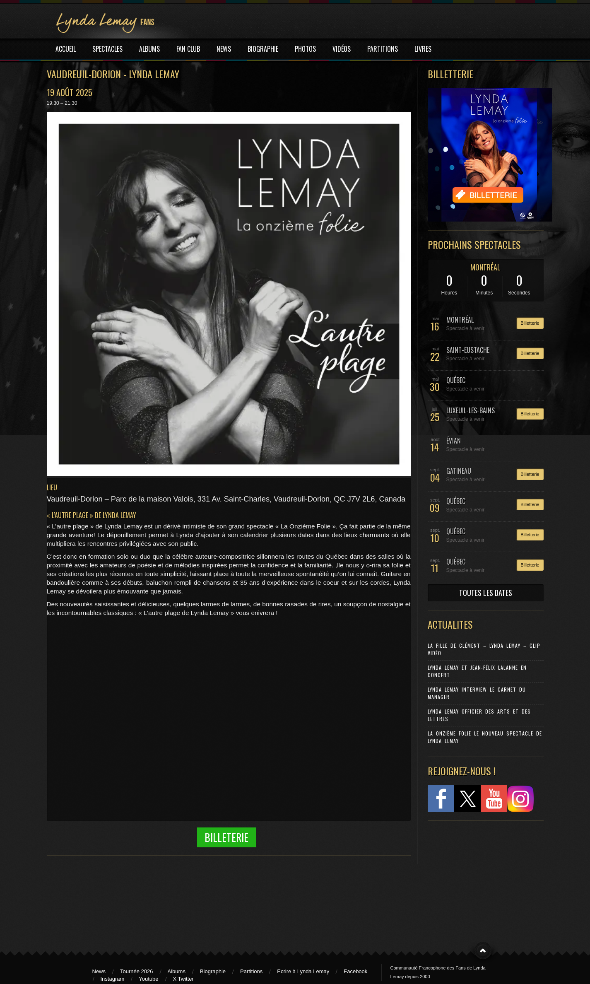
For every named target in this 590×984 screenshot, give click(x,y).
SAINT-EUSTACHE (467, 350)
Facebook (355, 971)
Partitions (251, 971)
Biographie (213, 971)
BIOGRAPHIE (263, 49)
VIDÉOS (341, 49)
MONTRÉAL (485, 267)
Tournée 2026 (136, 971)
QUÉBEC (455, 380)
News (99, 971)
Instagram (113, 979)
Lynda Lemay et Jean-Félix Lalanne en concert (477, 671)
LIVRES (422, 49)
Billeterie (226, 837)
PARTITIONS (382, 49)
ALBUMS (149, 49)
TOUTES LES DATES (485, 592)
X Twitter (183, 979)
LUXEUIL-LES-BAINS (470, 410)
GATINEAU (458, 471)
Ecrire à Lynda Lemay (303, 971)
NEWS (224, 49)
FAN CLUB (188, 49)
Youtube (148, 979)
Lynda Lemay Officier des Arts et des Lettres (479, 715)
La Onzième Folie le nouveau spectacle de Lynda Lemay (485, 737)
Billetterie (529, 323)
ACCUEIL (65, 49)
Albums (176, 971)
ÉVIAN (453, 441)
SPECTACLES (107, 49)
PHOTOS (305, 49)
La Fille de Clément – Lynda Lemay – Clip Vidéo (484, 649)
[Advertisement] (481, 882)
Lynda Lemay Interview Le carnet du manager (477, 693)
